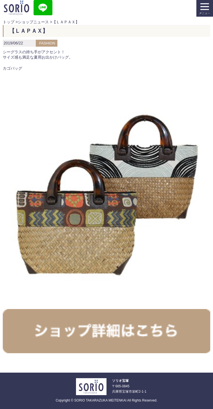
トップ (8, 22)
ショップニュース (33, 22)
